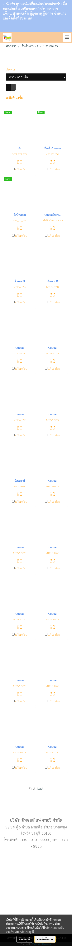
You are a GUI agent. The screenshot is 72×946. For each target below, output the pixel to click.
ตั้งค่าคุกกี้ (24, 939)
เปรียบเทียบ (21, 169)
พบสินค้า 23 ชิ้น (14, 98)
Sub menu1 (36, 807)
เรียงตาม (11, 69)
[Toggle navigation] (67, 37)
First (32, 789)
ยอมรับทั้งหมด (45, 939)
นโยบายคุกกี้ (27, 931)
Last (40, 789)
